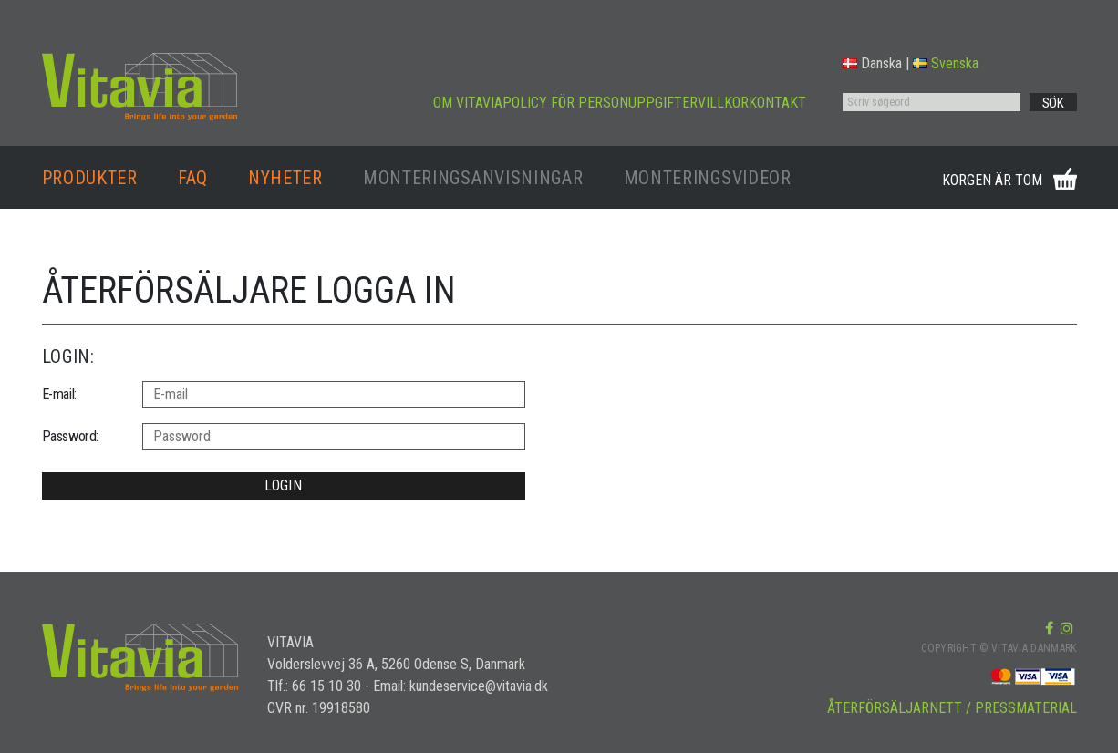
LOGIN (283, 485)
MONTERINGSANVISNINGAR (473, 178)
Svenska (945, 63)
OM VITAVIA (467, 102)
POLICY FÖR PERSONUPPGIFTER (600, 102)
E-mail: (59, 394)
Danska (872, 63)
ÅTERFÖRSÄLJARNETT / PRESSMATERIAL (952, 708)
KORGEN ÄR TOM (992, 180)
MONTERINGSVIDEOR (708, 178)
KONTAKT (777, 102)
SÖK (1053, 103)
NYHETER (285, 178)
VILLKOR (723, 102)
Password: (70, 436)
